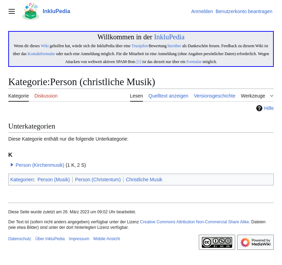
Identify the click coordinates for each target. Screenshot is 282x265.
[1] (139, 61)
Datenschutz (19, 238)
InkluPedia (169, 37)
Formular (194, 61)
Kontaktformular (41, 53)
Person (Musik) (53, 179)
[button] (12, 164)
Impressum (79, 238)
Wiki (44, 45)
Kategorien (22, 179)
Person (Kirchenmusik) (39, 165)
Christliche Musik (144, 179)
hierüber (174, 45)
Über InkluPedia (50, 238)
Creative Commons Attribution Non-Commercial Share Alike (194, 222)
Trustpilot (139, 45)
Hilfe (264, 108)
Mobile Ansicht (106, 238)
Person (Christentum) (98, 179)
